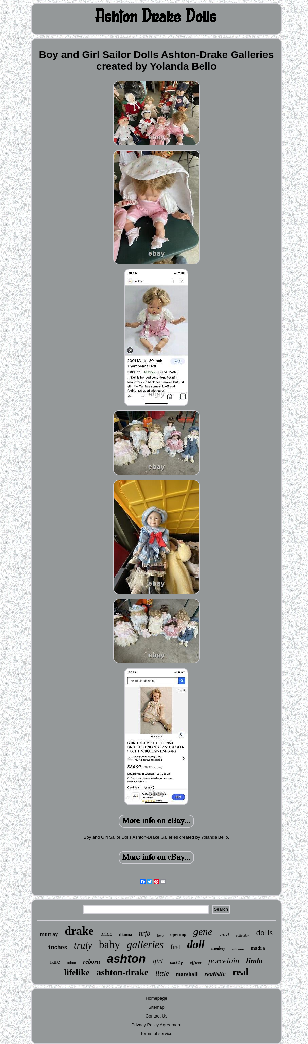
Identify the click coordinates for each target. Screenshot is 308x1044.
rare (55, 961)
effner (196, 962)
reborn (91, 961)
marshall (187, 974)
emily (176, 963)
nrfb (144, 933)
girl (158, 961)
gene (202, 931)
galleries (145, 945)
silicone (238, 949)
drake (79, 930)
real (241, 972)
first (175, 947)
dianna (125, 934)
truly (83, 945)
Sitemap (156, 1007)
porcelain (223, 960)
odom (71, 962)
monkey (218, 948)
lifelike (77, 972)
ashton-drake (123, 972)
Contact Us (156, 1016)
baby (109, 944)
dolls (264, 932)
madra (258, 948)
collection (242, 935)
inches (57, 948)
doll (195, 944)
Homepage (156, 998)
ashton (126, 958)
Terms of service (156, 1033)
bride (106, 934)
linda (254, 961)
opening (178, 934)
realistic (214, 973)
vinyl (224, 934)
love (160, 935)
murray (49, 934)
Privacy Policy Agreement (156, 1024)
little (162, 973)
